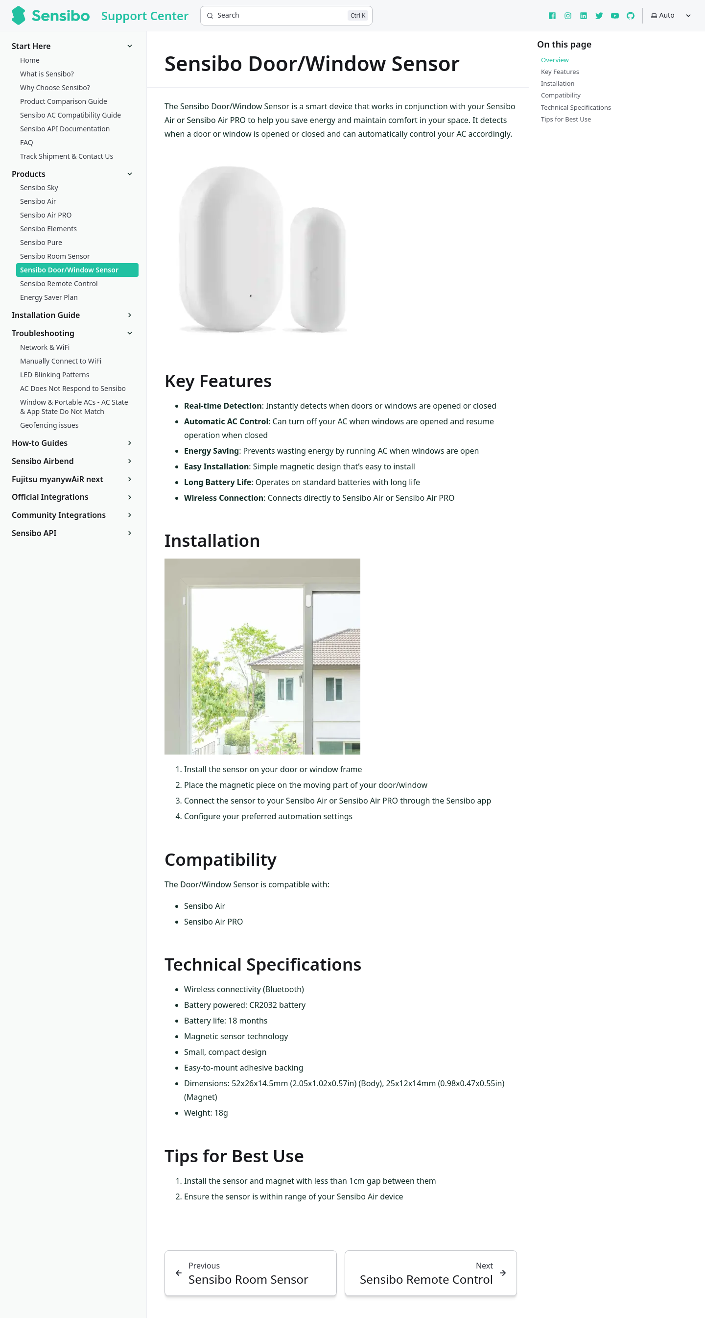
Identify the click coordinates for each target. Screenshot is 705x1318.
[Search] (286, 15)
